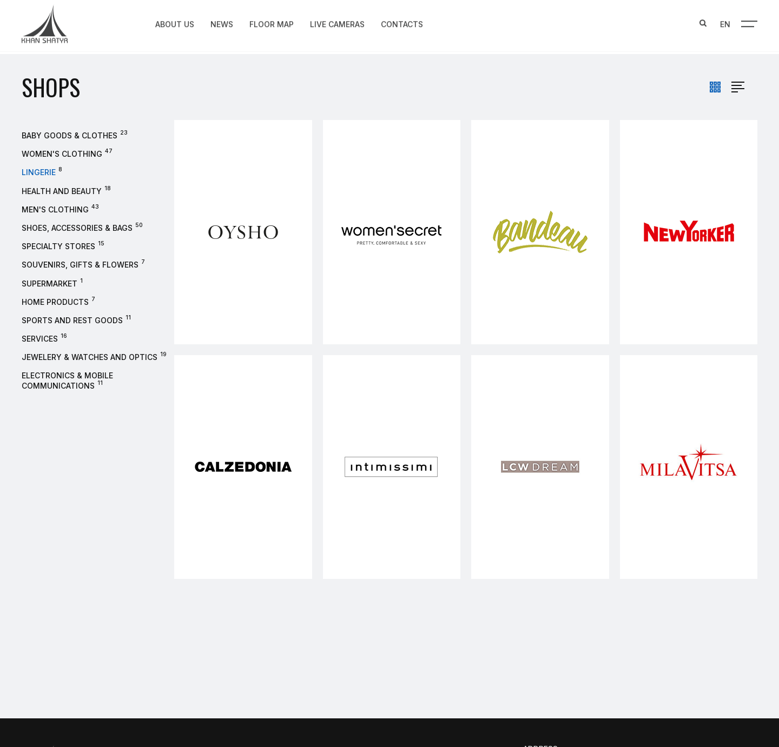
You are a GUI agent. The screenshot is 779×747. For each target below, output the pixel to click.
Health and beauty (62, 191)
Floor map (271, 23)
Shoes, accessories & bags (77, 227)
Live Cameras (337, 23)
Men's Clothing (55, 209)
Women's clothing (62, 153)
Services (40, 338)
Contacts (402, 23)
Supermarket (49, 283)
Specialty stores (58, 246)
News (221, 23)
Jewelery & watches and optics (89, 357)
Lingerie (39, 172)
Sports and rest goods (72, 320)
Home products (55, 301)
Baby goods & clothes (69, 135)
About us (174, 23)
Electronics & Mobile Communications (67, 380)
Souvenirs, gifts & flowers (80, 264)
